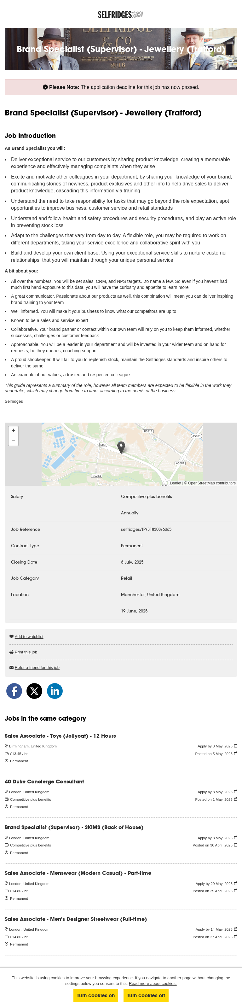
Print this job (26, 652)
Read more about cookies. (153, 983)
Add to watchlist (29, 636)
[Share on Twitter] (34, 691)
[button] (121, 447)
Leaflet (175, 483)
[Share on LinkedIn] (55, 691)
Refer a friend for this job (37, 667)
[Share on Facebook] (14, 691)
